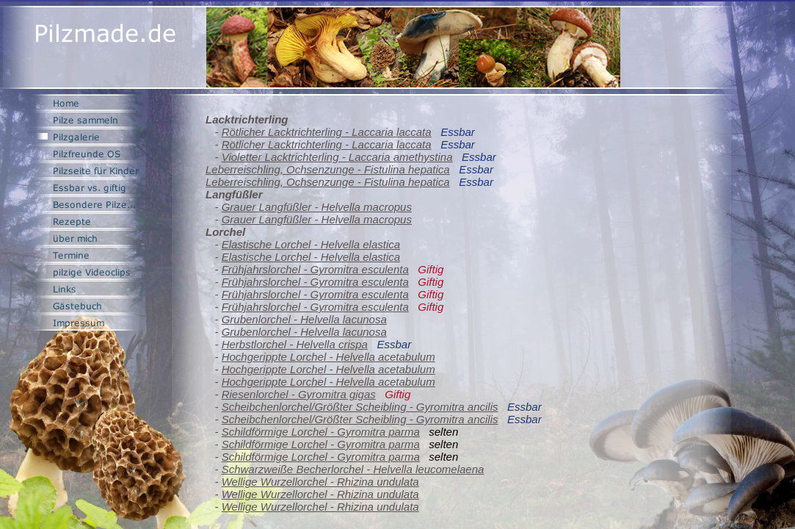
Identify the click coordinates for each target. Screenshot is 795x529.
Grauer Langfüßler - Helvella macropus (317, 207)
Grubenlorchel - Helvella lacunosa (304, 319)
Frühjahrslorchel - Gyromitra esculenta (315, 269)
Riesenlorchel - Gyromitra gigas (299, 394)
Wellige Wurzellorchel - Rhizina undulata (320, 481)
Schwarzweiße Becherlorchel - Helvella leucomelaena (353, 469)
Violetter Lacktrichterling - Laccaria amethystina (337, 157)
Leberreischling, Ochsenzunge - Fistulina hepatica (328, 169)
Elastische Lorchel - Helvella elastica (311, 244)
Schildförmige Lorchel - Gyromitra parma (321, 431)
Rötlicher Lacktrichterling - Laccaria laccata (327, 132)
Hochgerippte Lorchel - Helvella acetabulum (328, 356)
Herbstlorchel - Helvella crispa (295, 344)
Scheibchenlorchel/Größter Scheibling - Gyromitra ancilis (360, 406)
